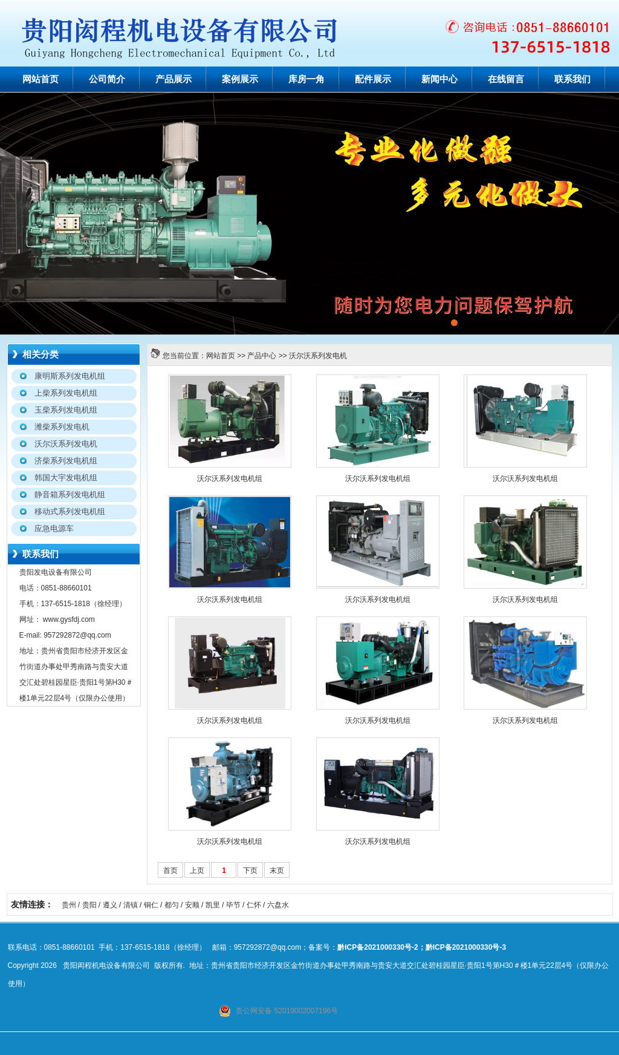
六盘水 (278, 905)
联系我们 (572, 79)
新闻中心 (439, 79)
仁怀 (254, 905)
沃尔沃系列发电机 (318, 355)
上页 (197, 870)
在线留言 (506, 79)
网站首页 (40, 79)
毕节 (233, 905)
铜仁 (151, 905)
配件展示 (373, 79)
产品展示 (173, 79)
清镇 (130, 905)
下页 (250, 870)
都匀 (171, 905)
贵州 (69, 905)
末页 (277, 870)
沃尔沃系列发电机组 (229, 478)
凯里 (213, 905)
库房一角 (306, 79)
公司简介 (107, 79)
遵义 (110, 905)
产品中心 (261, 355)
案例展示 (240, 79)
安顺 (192, 905)
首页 (170, 870)
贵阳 (89, 905)
